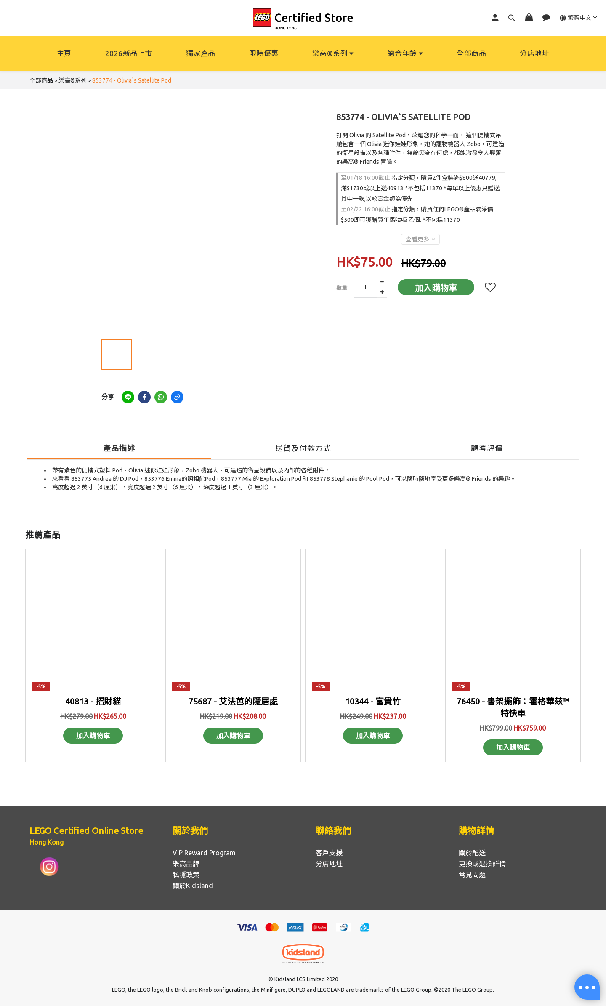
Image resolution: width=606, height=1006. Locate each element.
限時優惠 (264, 53)
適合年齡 (405, 53)
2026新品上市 (128, 53)
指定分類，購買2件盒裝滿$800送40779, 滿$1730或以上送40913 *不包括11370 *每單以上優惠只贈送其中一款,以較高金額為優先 (420, 188)
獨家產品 (200, 53)
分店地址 (534, 53)
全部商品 (471, 53)
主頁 (64, 53)
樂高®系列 (333, 53)
